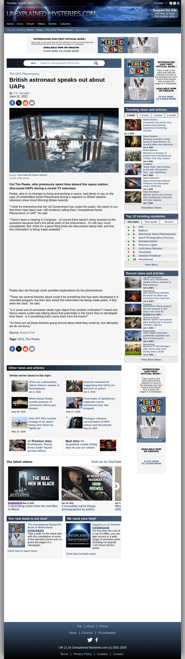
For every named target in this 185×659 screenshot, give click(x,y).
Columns (65, 23)
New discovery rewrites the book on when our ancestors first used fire (156, 295)
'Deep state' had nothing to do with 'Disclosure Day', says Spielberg (156, 169)
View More (151, 264)
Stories (53, 23)
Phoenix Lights (148, 244)
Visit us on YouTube (106, 462)
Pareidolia (145, 252)
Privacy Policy (83, 654)
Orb (141, 226)
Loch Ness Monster (151, 248)
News (20, 23)
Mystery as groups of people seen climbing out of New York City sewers (157, 156)
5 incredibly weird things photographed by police (79, 508)
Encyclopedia (107, 632)
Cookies (102, 654)
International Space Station (32, 175)
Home (10, 23)
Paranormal (146, 259)
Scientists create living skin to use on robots (81, 446)
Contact (158, 3)
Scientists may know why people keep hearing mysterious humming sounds (157, 126)
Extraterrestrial (148, 241)
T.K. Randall (21, 93)
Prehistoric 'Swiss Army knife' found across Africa (39, 447)
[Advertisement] (64, 260)
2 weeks (144, 115)
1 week (131, 115)
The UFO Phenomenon (59, 30)
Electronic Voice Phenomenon (157, 234)
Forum (30, 23)
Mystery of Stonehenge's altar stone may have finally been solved (157, 349)
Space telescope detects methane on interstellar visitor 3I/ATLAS (156, 183)
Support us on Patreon (106, 524)
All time (169, 222)
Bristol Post (27, 332)
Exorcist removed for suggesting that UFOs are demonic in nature (99, 385)
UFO (21, 339)
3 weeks (157, 115)
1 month (171, 115)
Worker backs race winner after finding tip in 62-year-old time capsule (158, 197)
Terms (64, 654)
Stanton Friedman (150, 255)
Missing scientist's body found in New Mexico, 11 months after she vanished (158, 142)
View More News (151, 207)
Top (79, 626)
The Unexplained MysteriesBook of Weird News (44, 526)
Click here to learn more (22, 550)
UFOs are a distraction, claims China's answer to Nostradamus (44, 385)
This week (132, 222)
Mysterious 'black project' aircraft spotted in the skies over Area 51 (157, 309)
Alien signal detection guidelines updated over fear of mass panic (156, 335)
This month (151, 222)
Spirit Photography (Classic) (156, 237)
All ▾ (33, 63)
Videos (41, 23)
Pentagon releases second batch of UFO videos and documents (97, 421)
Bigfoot (143, 230)
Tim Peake (32, 339)
